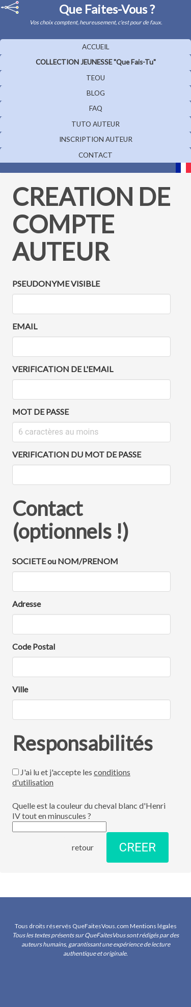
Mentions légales (153, 926)
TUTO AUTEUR (95, 124)
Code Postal (33, 646)
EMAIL (24, 326)
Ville (20, 689)
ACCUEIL (96, 47)
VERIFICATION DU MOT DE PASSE (76, 454)
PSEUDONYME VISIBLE (56, 283)
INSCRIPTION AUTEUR (95, 139)
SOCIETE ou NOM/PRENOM (65, 561)
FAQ (95, 108)
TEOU (95, 78)
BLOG (96, 93)
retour (83, 847)
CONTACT (95, 155)
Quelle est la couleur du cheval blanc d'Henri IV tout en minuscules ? (89, 816)
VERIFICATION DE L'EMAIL (62, 369)
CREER (137, 847)
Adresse (26, 603)
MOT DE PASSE (40, 411)
